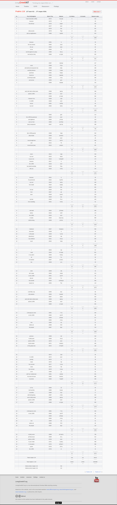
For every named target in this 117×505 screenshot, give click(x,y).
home (16, 477)
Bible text (97, 11)
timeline (22, 477)
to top (58, 503)
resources (29, 477)
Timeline (26, 6)
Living (22, 3)
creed (92, 1)
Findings (56, 6)
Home (17, 6)
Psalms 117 (98, 471)
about (86, 1)
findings (35, 477)
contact (99, 1)
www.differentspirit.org (53, 489)
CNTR (35, 6)
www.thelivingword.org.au (66, 489)
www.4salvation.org (20, 492)
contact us (42, 477)
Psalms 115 (89, 471)
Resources (45, 6)
